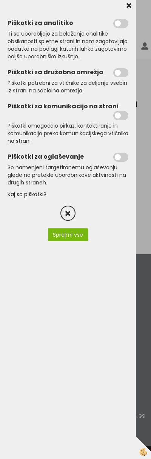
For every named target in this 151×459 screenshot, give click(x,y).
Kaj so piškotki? (27, 194)
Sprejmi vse (68, 235)
